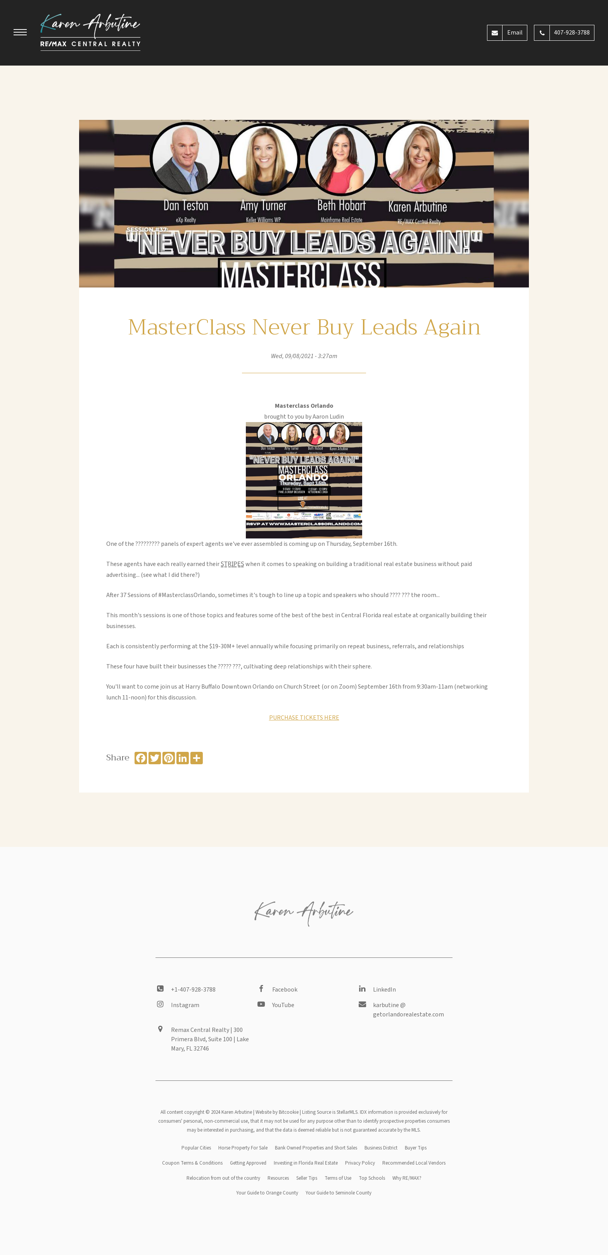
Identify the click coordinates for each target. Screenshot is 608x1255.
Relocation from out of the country (223, 1178)
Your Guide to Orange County (267, 1192)
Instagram (185, 1005)
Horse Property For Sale (243, 1147)
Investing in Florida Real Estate (306, 1163)
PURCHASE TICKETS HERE (304, 717)
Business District (380, 1147)
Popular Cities (196, 1147)
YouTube (283, 1005)
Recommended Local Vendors (414, 1163)
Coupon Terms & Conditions (192, 1163)
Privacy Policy (360, 1163)
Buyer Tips (416, 1147)
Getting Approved (248, 1163)
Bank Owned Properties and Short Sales (316, 1147)
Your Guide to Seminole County (338, 1192)
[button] (20, 33)
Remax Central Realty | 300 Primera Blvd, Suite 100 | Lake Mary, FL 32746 (210, 1039)
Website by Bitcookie (277, 1112)
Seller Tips (306, 1178)
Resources (278, 1178)
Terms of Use (338, 1178)
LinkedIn (384, 989)
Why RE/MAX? (406, 1178)
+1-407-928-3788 (193, 989)
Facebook (284, 989)
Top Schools (372, 1178)
